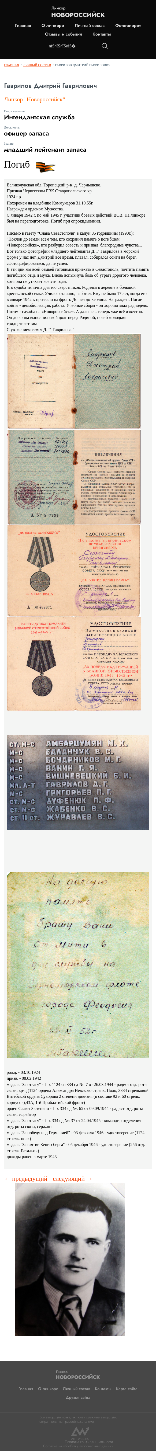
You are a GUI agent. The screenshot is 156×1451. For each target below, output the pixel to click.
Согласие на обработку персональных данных (78, 1446)
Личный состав (90, 26)
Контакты (101, 34)
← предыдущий (25, 1178)
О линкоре (53, 26)
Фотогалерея (128, 26)
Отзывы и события (63, 34)
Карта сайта (127, 1389)
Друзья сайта (78, 1397)
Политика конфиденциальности (89, 1441)
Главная (23, 26)
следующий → (73, 1178)
